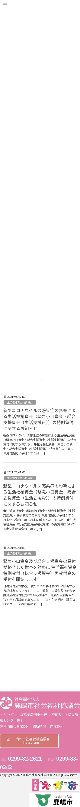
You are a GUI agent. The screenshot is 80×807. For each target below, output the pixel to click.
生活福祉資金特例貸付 (20, 402)
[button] (29, 741)
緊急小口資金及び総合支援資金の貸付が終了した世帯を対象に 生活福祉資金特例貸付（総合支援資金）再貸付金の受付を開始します (40, 570)
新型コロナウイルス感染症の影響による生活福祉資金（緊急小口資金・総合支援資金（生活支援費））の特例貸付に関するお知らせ (39, 419)
